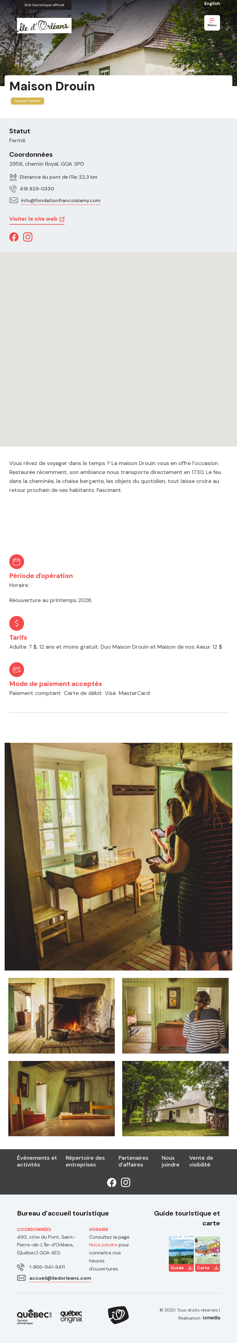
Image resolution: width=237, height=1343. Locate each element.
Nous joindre (171, 1161)
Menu (212, 22)
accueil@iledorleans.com (60, 1278)
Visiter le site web (33, 218)
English (212, 3)
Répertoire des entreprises (85, 1161)
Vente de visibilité (201, 1161)
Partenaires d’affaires (133, 1161)
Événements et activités (37, 1161)
